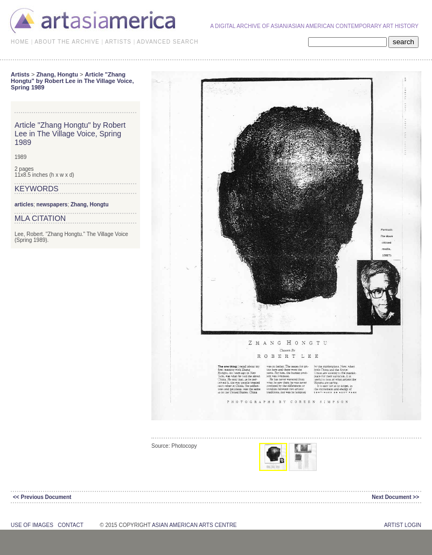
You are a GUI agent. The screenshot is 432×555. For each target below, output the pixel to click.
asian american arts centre (194, 525)
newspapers (52, 204)
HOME (20, 42)
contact (70, 525)
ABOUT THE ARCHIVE (67, 42)
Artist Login (402, 525)
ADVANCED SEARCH (167, 42)
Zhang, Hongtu (57, 74)
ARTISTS (118, 42)
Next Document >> (395, 497)
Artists (20, 74)
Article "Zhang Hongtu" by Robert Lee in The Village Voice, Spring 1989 (72, 81)
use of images (32, 525)
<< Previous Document (42, 497)
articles (24, 204)
